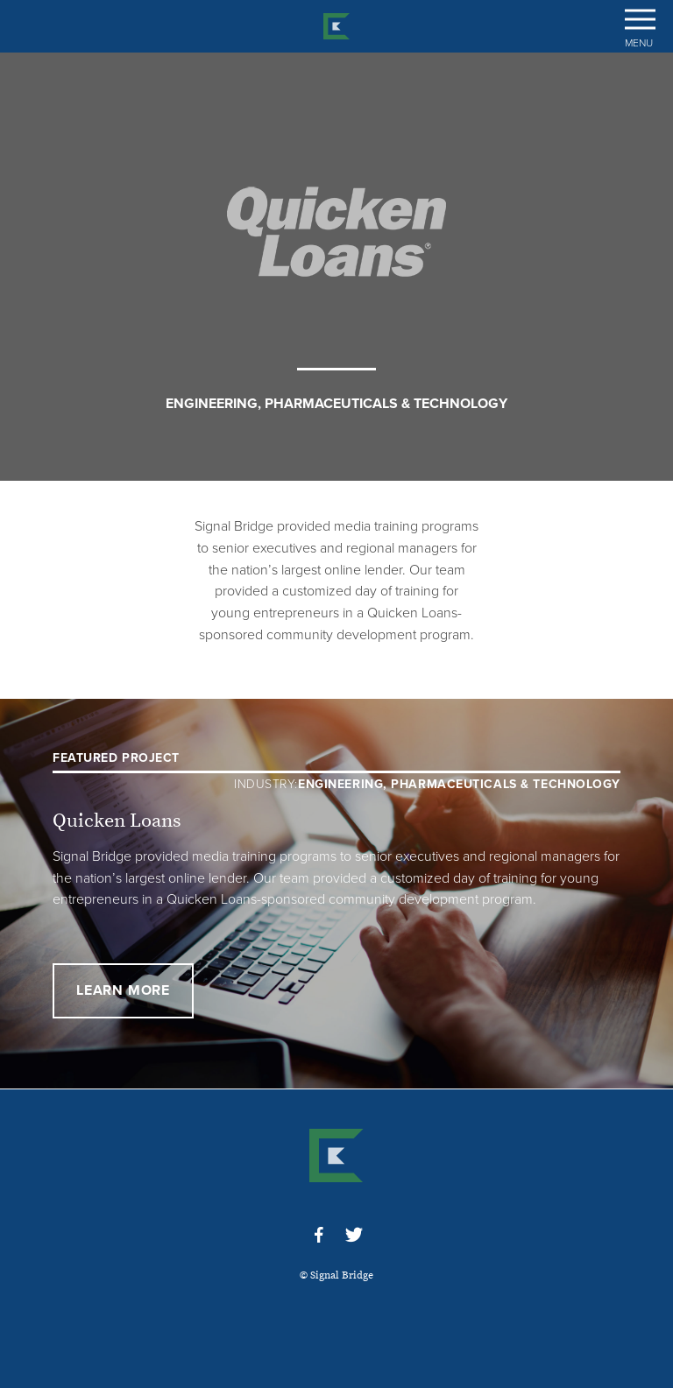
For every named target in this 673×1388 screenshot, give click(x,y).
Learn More (123, 990)
